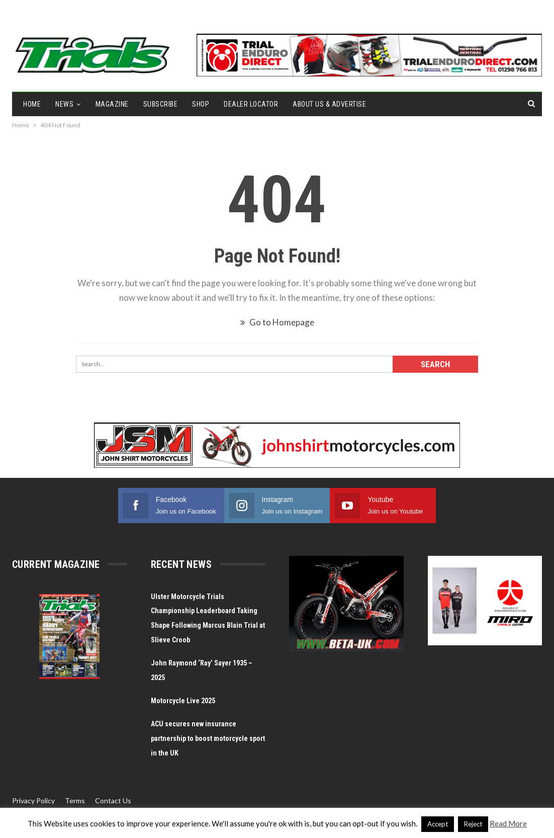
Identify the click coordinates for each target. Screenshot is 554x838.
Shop (200, 104)
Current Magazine (56, 564)
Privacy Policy (33, 800)
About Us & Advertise (329, 104)
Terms (75, 800)
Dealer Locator (251, 104)
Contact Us (113, 800)
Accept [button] (437, 824)
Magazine (112, 104)
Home (32, 104)
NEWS (64, 104)
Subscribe (160, 104)
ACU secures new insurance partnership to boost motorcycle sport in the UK (208, 738)
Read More (508, 823)
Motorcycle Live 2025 (183, 701)
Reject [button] (473, 824)
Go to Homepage (277, 322)
